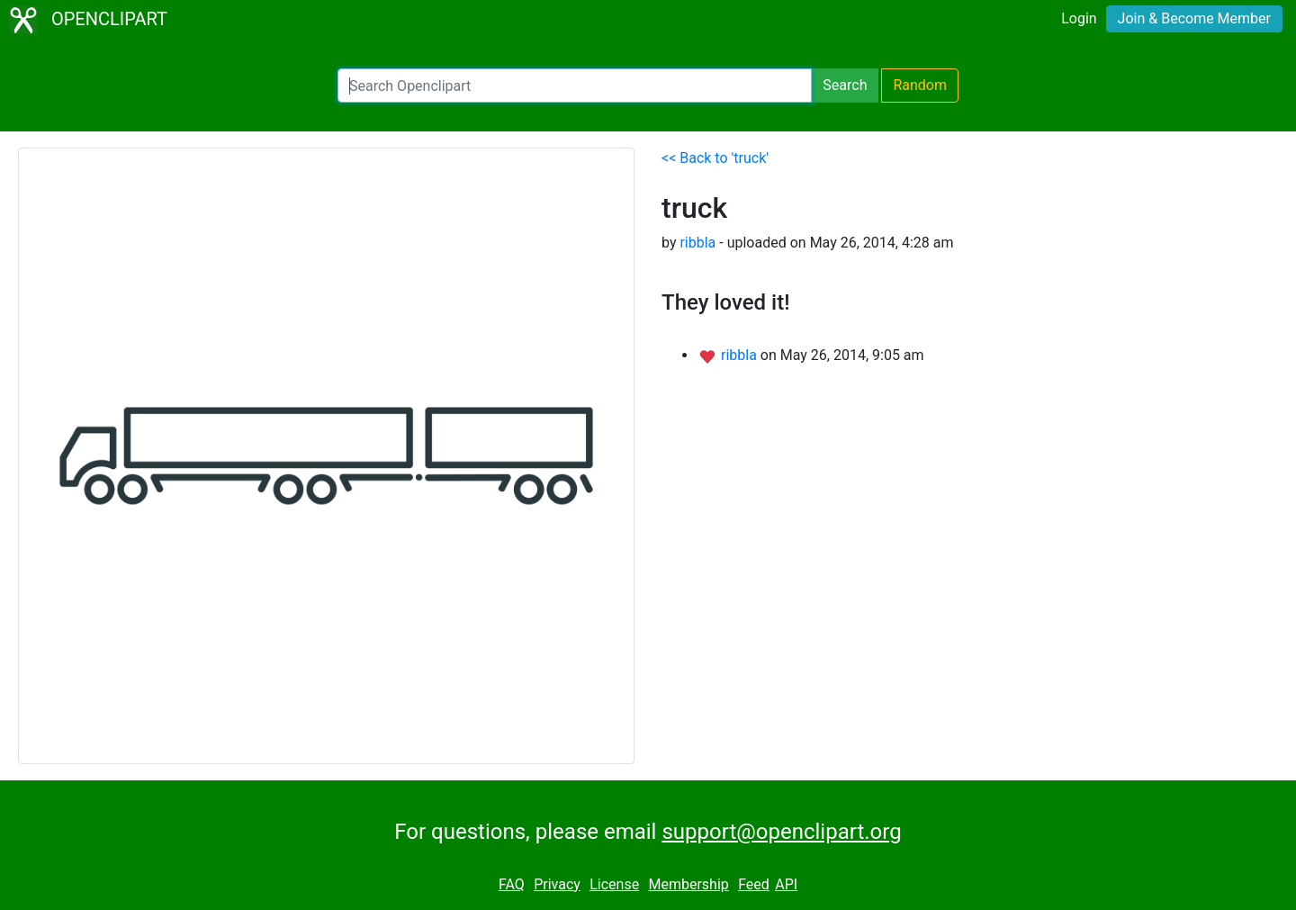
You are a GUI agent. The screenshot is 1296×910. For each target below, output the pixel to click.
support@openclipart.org (781, 831)
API (786, 884)
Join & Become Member (1194, 18)
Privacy (557, 884)
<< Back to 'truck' (715, 158)
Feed (754, 884)
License (614, 884)
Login (1078, 18)
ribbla (698, 242)
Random (920, 85)
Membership (688, 884)
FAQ (512, 884)
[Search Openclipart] (575, 85)
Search (845, 85)
